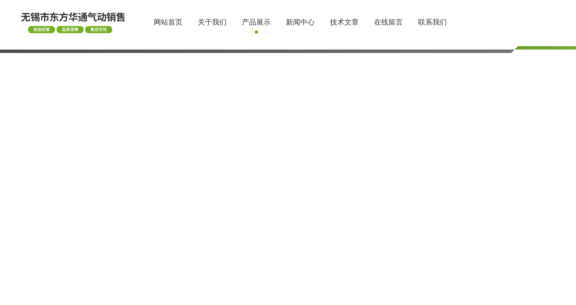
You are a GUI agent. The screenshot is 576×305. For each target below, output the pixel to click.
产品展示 (256, 22)
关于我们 (212, 22)
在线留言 (388, 22)
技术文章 (344, 22)
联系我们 (432, 22)
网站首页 (168, 22)
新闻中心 (300, 22)
